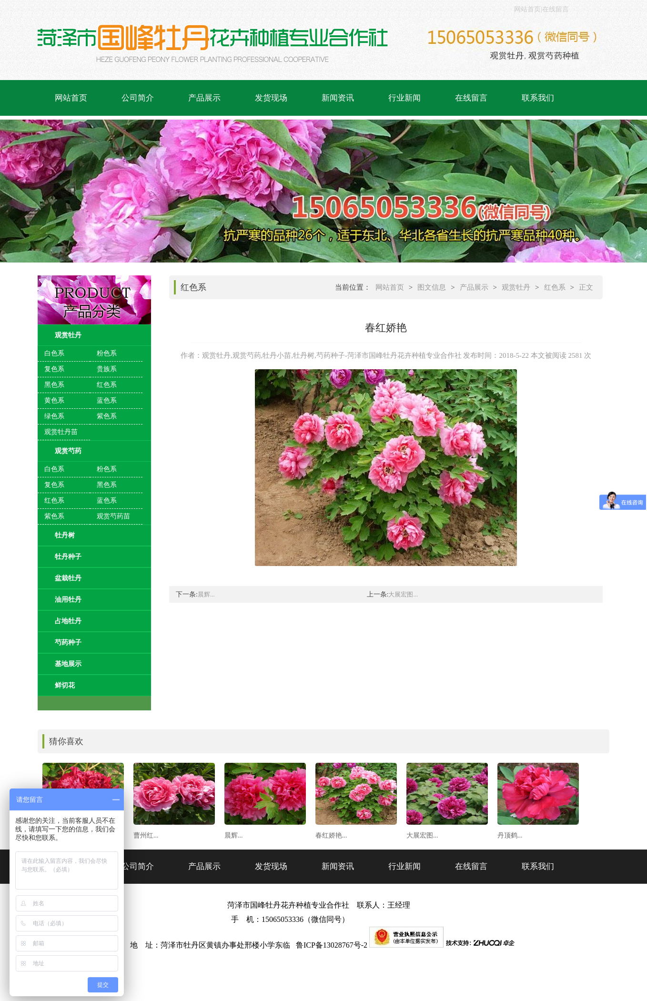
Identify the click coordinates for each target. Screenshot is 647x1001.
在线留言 (555, 9)
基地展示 (68, 663)
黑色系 (54, 384)
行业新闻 (404, 97)
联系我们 (538, 97)
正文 (586, 287)
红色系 (107, 384)
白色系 (54, 353)
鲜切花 (65, 685)
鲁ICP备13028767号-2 (332, 945)
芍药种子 (68, 642)
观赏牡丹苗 (61, 431)
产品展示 (204, 97)
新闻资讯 (338, 97)
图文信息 (431, 287)
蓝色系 (107, 400)
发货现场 (271, 97)
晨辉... (206, 594)
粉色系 (107, 353)
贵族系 (107, 369)
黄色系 (54, 400)
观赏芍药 (68, 451)
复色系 (54, 369)
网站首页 (527, 9)
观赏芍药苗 (113, 516)
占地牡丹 (68, 621)
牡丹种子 (68, 556)
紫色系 (107, 416)
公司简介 (137, 97)
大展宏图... (403, 594)
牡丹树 (65, 535)
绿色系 (54, 416)
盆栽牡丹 (68, 578)
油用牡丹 (68, 599)
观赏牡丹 (68, 335)
